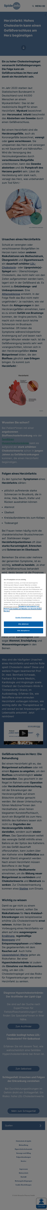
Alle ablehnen (23, 624)
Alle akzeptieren (23, 630)
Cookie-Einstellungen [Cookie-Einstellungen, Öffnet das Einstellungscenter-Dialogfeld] (23, 617)
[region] (23, 605)
